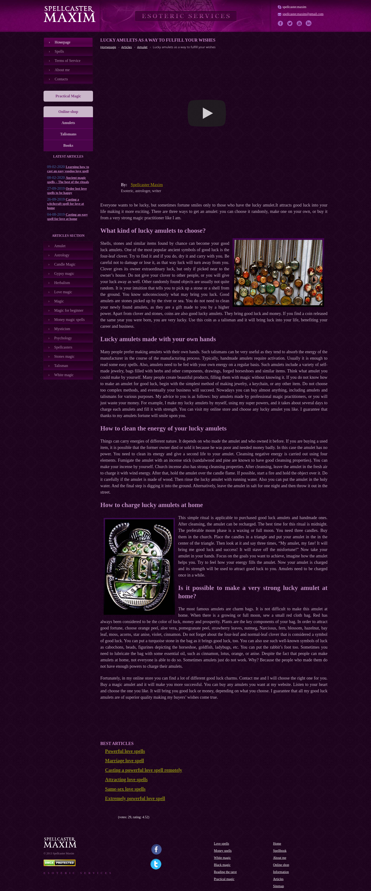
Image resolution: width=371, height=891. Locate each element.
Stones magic (64, 356)
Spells (59, 51)
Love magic (63, 292)
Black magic (222, 865)
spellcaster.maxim (294, 7)
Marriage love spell (124, 760)
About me (62, 70)
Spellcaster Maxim (147, 184)
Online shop (281, 865)
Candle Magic (64, 264)
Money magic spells (69, 320)
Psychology (63, 338)
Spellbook (280, 850)
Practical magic (224, 879)
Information (281, 872)
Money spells (223, 850)
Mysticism (62, 329)
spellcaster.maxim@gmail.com (303, 14)
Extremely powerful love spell (135, 798)
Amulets (68, 123)
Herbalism (62, 283)
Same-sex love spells (125, 789)
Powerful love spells (125, 751)
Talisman (61, 366)
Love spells (221, 843)
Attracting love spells (126, 779)
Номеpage (63, 42)
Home (277, 843)
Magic (59, 301)
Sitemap (278, 886)
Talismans (68, 134)
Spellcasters (63, 347)
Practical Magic (68, 96)
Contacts (61, 79)
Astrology (61, 255)
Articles (278, 879)
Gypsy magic (64, 273)
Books (68, 145)
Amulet (60, 246)
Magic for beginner (69, 310)
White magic (64, 375)
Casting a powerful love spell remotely (143, 770)
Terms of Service (67, 61)
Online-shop (68, 112)
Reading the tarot (225, 872)
